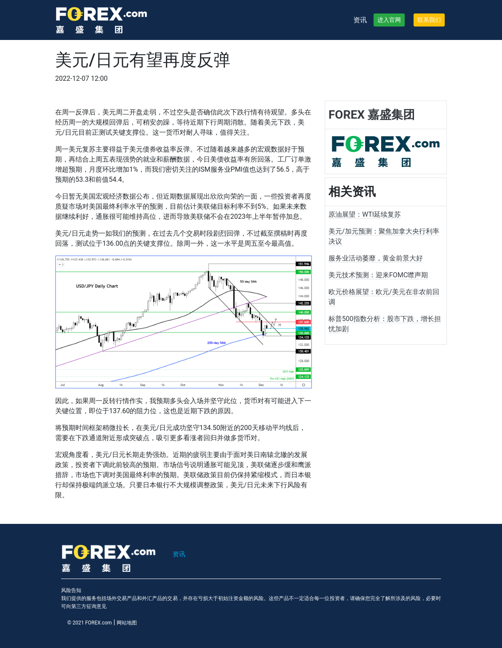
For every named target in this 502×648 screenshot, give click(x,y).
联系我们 (429, 19)
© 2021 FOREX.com (89, 623)
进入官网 (389, 19)
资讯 (360, 20)
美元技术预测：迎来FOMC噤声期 (378, 275)
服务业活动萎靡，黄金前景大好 (375, 258)
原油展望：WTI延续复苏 (364, 214)
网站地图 (127, 623)
